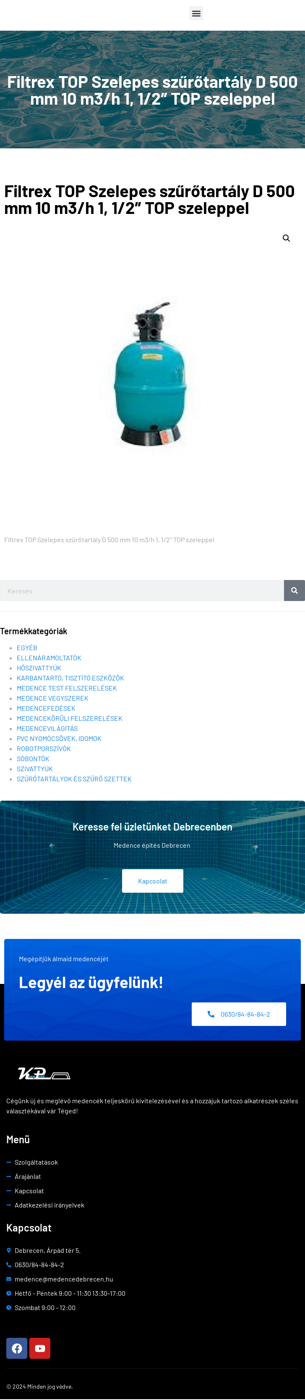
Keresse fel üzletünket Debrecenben (152, 828)
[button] (196, 13)
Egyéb (27, 649)
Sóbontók (33, 760)
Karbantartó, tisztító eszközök (70, 679)
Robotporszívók (44, 750)
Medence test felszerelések (67, 689)
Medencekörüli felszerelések (70, 719)
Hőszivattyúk (39, 669)
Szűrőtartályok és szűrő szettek (74, 780)
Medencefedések (46, 709)
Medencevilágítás (47, 729)
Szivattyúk (35, 770)
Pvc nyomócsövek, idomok (59, 740)
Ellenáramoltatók (49, 659)
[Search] (294, 591)
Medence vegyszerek (53, 699)
